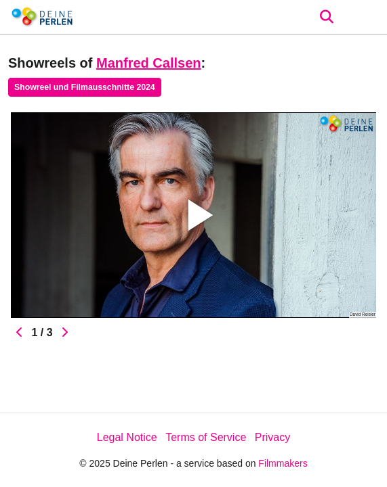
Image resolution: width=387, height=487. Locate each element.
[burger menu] (366, 17)
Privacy (272, 437)
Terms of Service (205, 437)
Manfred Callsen (148, 62)
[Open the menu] (326, 17)
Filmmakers (282, 463)
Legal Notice (127, 437)
